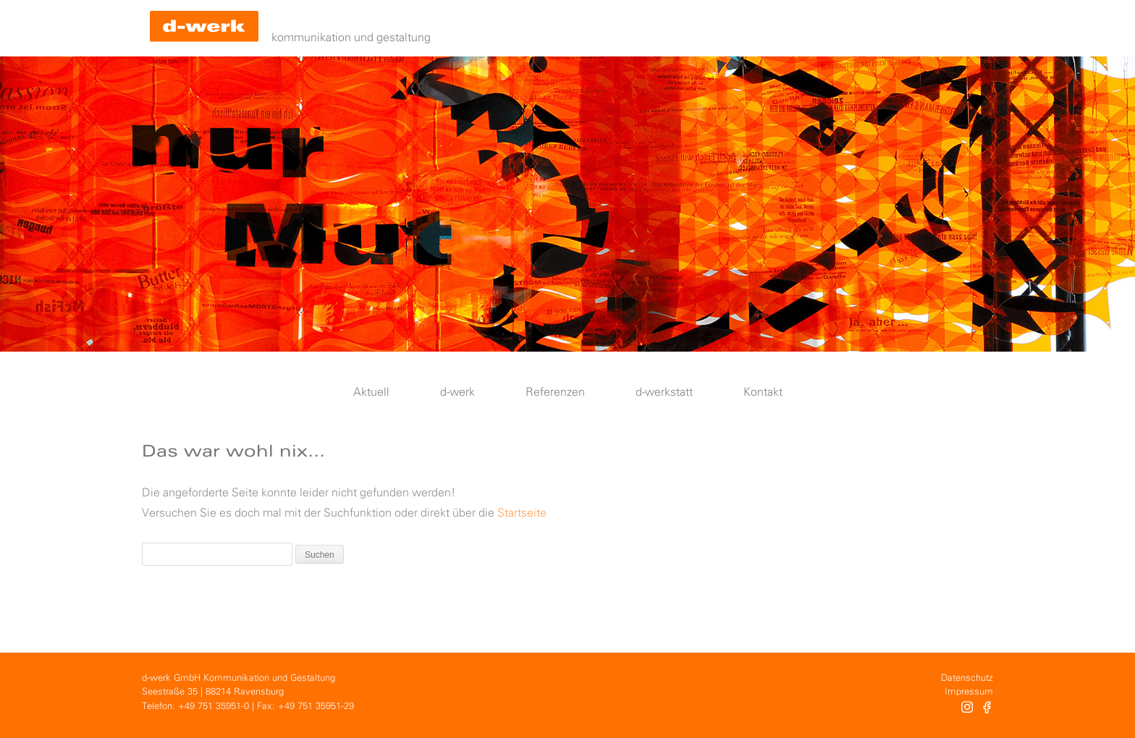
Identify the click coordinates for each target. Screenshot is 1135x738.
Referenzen (555, 392)
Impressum (969, 692)
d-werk (457, 392)
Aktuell (371, 392)
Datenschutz (967, 678)
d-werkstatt (664, 392)
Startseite (522, 513)
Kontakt (762, 392)
